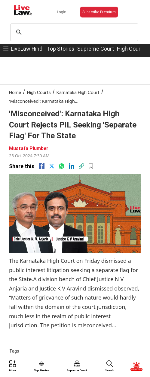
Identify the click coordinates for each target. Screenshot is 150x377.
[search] (73, 32)
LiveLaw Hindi (27, 48)
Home (15, 92)
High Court (129, 48)
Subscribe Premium (99, 12)
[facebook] (41, 166)
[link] (81, 166)
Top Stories (60, 48)
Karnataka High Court (78, 92)
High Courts (39, 92)
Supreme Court (95, 48)
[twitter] (51, 166)
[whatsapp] (61, 166)
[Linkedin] (71, 166)
